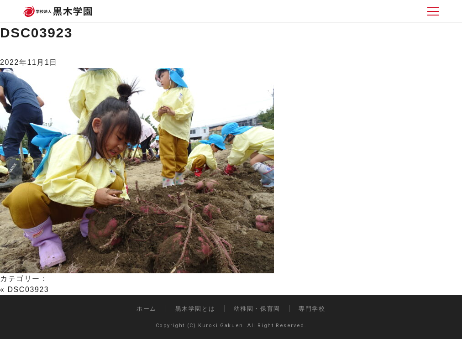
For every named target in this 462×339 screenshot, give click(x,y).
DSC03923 (36, 32)
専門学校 (312, 308)
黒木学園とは (195, 308)
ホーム (146, 308)
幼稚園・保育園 (257, 308)
